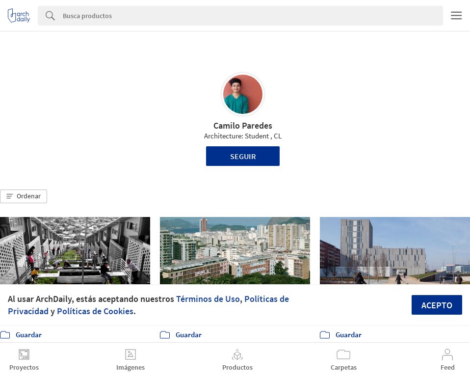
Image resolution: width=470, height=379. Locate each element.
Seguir (243, 156)
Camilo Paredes (242, 125)
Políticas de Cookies (95, 311)
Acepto (436, 305)
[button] (23, 196)
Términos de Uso (208, 298)
